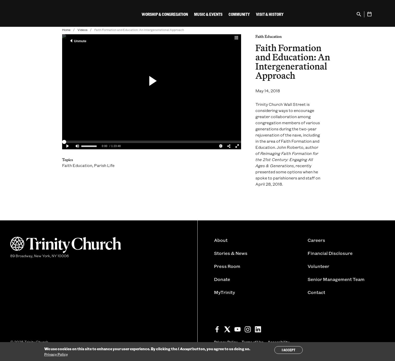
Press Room (227, 266)
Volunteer (318, 266)
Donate (222, 279)
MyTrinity (224, 292)
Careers (316, 240)
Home (66, 30)
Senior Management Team (336, 279)
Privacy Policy (56, 354)
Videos (82, 30)
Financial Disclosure (330, 253)
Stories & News (230, 253)
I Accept (288, 349)
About (221, 240)
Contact (316, 292)
